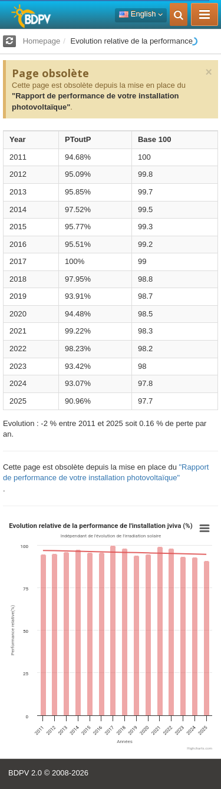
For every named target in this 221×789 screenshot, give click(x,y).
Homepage (42, 41)
